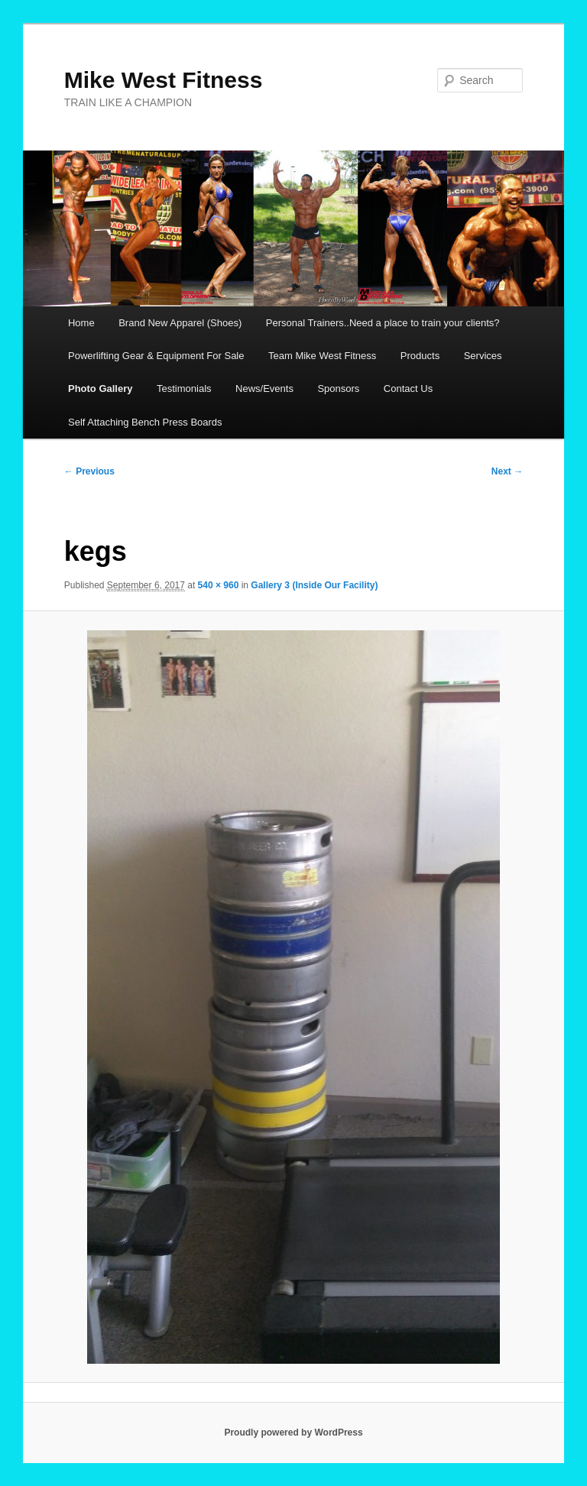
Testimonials (184, 388)
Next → (507, 471)
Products (420, 355)
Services (483, 355)
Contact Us (408, 388)
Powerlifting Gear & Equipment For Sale (156, 355)
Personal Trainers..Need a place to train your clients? (383, 323)
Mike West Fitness (163, 79)
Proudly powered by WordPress (293, 1432)
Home (81, 323)
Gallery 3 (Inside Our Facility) (314, 585)
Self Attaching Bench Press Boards (145, 422)
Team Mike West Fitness (322, 355)
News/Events (264, 388)
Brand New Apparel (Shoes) (180, 323)
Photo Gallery (100, 388)
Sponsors (338, 388)
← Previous (89, 471)
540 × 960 (218, 585)
